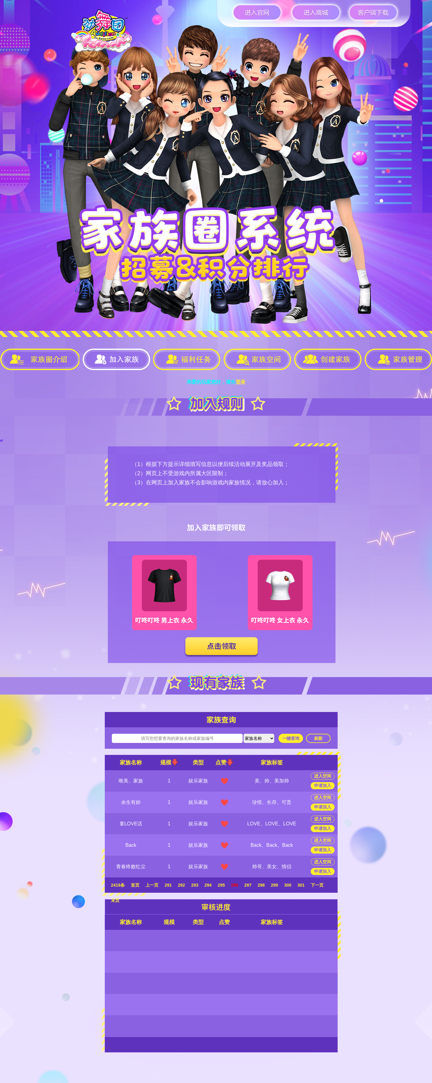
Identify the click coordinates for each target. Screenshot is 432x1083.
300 (287, 885)
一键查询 (290, 738)
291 (168, 885)
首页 (135, 885)
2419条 (118, 885)
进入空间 (322, 776)
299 (274, 885)
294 (207, 885)
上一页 (152, 885)
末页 (115, 900)
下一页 (317, 885)
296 (234, 885)
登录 (240, 381)
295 (221, 885)
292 (181, 885)
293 (194, 885)
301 (301, 885)
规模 (169, 762)
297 (247, 885)
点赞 (224, 762)
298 (261, 885)
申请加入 (322, 785)
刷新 (318, 738)
